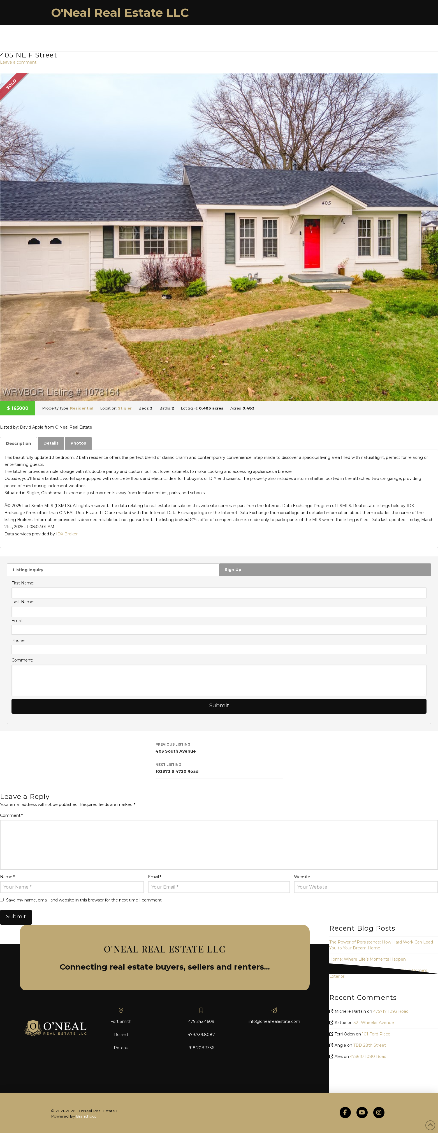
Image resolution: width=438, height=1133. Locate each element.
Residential (81, 408)
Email (154, 876)
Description (18, 443)
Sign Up (233, 569)
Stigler (125, 408)
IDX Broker (67, 534)
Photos (78, 443)
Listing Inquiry (28, 569)
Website (302, 876)
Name (7, 876)
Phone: (18, 640)
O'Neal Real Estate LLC (120, 13)
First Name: (22, 583)
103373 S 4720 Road (219, 767)
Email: (17, 620)
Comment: (22, 660)
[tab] (18, 443)
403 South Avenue (219, 747)
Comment (11, 815)
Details (51, 443)
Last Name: (22, 601)
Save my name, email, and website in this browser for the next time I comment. (84, 900)
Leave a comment (18, 62)
